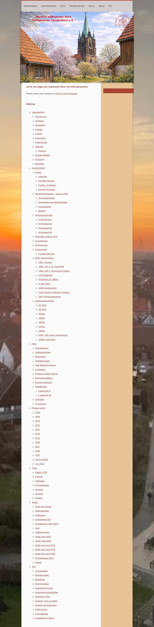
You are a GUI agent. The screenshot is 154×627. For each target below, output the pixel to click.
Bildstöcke (40, 579)
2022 (37, 425)
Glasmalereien (42, 511)
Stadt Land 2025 (43, 537)
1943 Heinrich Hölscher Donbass (54, 292)
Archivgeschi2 (45, 224)
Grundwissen (41, 241)
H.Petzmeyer (41, 245)
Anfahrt (38, 134)
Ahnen (38, 172)
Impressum (40, 138)
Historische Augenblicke (46, 592)
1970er (41, 327)
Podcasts (39, 159)
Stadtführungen (42, 361)
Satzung (39, 146)
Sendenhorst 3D (43, 519)
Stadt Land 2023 (43, 541)
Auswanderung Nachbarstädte (52, 202)
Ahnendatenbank (46, 198)
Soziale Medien (42, 155)
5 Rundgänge (41, 614)
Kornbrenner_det (46, 254)
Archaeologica (42, 485)
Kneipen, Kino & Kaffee (46, 601)
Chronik (39, 477)
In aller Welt (44, 284)
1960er (41, 331)
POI (34, 567)
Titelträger (40, 481)
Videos (38, 562)
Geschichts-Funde (44, 588)
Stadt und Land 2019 (45, 549)
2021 (37, 429)
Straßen (39, 494)
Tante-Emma (41, 609)
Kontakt (38, 129)
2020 (37, 434)
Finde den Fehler (43, 507)
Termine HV (40, 117)
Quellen (39, 498)
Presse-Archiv (38, 408)
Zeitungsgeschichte (44, 301)
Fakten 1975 (41, 472)
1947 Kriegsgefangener (49, 297)
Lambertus (40, 369)
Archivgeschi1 (45, 219)
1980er (41, 322)
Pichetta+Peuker (46, 181)
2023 (37, 421)
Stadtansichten (42, 532)
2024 (37, 417)
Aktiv (34, 344)
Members (39, 164)
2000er (41, 314)
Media (35, 502)
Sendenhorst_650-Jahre (46, 524)
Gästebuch (40, 125)
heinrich (42, 151)
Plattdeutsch (41, 387)
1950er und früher (47, 339)
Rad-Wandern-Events (45, 365)
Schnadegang (41, 348)
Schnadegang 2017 (44, 558)
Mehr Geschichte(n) (44, 258)
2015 (37, 455)
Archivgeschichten (44, 215)
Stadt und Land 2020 (45, 554)
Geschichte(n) (38, 168)
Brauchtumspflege (44, 378)
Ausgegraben (41, 571)
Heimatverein (38, 112)
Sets (37, 528)
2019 (37, 438)
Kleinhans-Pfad (42, 597)
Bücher (41, 211)
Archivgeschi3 (45, 228)
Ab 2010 (42, 309)
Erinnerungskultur (43, 382)
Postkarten (40, 515)
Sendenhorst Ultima (44, 618)
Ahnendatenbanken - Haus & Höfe (51, 194)
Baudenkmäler (42, 575)
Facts (34, 468)
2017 (37, 447)
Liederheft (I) (44, 391)
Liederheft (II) (44, 395)
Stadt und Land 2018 (45, 545)
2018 (37, 442)
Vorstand (39, 121)
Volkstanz (39, 399)
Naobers (39, 489)
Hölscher (42, 177)
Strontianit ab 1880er (48, 279)
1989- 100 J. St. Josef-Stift (51, 267)
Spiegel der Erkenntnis (46, 605)
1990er (41, 318)
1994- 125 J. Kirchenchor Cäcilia (54, 271)
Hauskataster (44, 207)
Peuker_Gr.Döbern (47, 185)
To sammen (40, 404)
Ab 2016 (42, 305)
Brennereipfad (42, 584)
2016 (37, 451)
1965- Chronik (45, 262)
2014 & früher (41, 459)
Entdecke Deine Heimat (46, 374)
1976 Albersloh (45, 275)
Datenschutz (41, 142)
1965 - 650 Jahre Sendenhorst (53, 335)
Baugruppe (40, 356)
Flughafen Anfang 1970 (46, 236)
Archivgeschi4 (45, 232)
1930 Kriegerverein (47, 288)
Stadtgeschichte (42, 352)
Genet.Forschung (46, 189)
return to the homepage (66, 93)
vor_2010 (39, 464)
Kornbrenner (41, 249)
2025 (37, 412)
